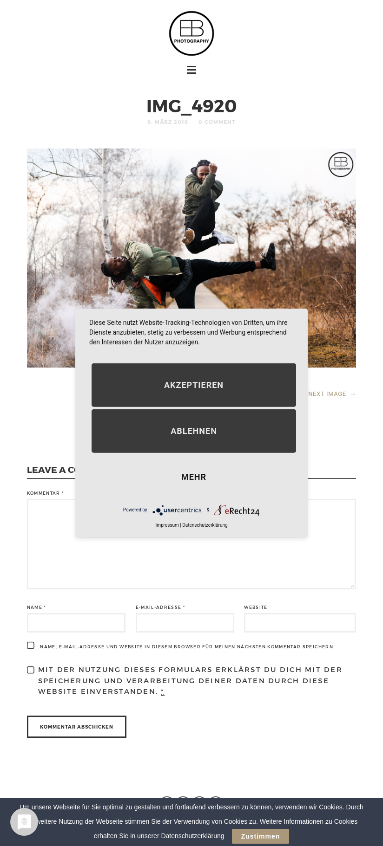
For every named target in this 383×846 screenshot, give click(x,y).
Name (36, 607)
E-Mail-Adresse (160, 607)
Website (255, 607)
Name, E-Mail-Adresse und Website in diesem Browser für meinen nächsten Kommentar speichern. (187, 646)
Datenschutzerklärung (204, 524)
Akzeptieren (194, 384)
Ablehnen (194, 430)
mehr (193, 476)
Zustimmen (260, 836)
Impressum (166, 524)
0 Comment (217, 122)
